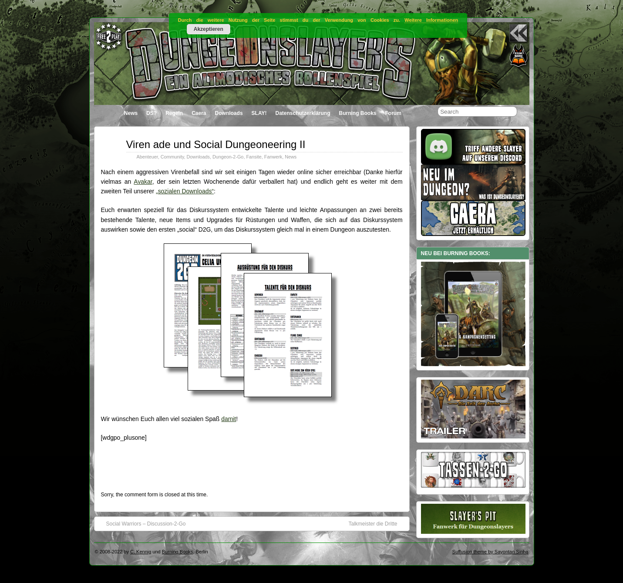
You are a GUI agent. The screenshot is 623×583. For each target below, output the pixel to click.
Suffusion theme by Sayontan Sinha (490, 551)
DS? (151, 113)
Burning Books (358, 113)
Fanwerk (273, 156)
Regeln (174, 113)
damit (228, 418)
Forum (393, 113)
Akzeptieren (208, 29)
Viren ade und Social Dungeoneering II (216, 144)
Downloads (229, 113)
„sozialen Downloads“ (185, 191)
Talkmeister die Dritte (377, 523)
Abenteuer (147, 156)
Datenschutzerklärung (302, 113)
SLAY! (259, 113)
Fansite (253, 156)
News (131, 113)
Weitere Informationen (431, 20)
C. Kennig (140, 551)
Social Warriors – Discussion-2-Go (142, 523)
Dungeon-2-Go (227, 156)
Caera (199, 113)
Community (172, 156)
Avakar (143, 181)
